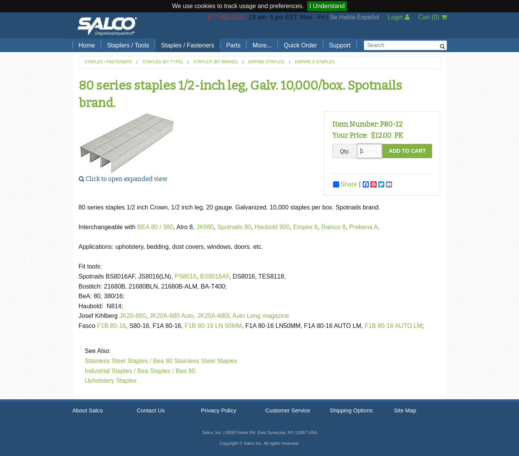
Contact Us (151, 410)
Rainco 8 (333, 227)
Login (399, 17)
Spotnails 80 (234, 227)
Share (345, 184)
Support (340, 45)
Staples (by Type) (162, 61)
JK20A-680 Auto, (172, 315)
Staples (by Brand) (215, 61)
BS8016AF (214, 276)
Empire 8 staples (315, 61)
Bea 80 (185, 371)
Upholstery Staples (111, 380)
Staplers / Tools (128, 45)
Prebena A (363, 227)
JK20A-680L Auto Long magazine (243, 315)
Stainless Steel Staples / (118, 361)
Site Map (405, 410)
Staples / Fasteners (187, 45)
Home (87, 45)
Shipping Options (351, 410)
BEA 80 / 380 (155, 227)
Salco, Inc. (107, 25)
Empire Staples (266, 61)
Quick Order (300, 45)
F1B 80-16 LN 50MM (213, 326)
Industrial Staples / (110, 371)
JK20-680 (132, 315)
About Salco (88, 410)
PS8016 (186, 276)
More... (262, 45)
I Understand (327, 6)
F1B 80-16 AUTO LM (393, 326)
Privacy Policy (218, 410)
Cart (432, 17)
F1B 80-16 (111, 326)
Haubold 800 (272, 227)
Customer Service (287, 410)
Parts (233, 45)
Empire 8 (305, 227)
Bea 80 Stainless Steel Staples (195, 361)
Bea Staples (154, 371)
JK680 (205, 227)
